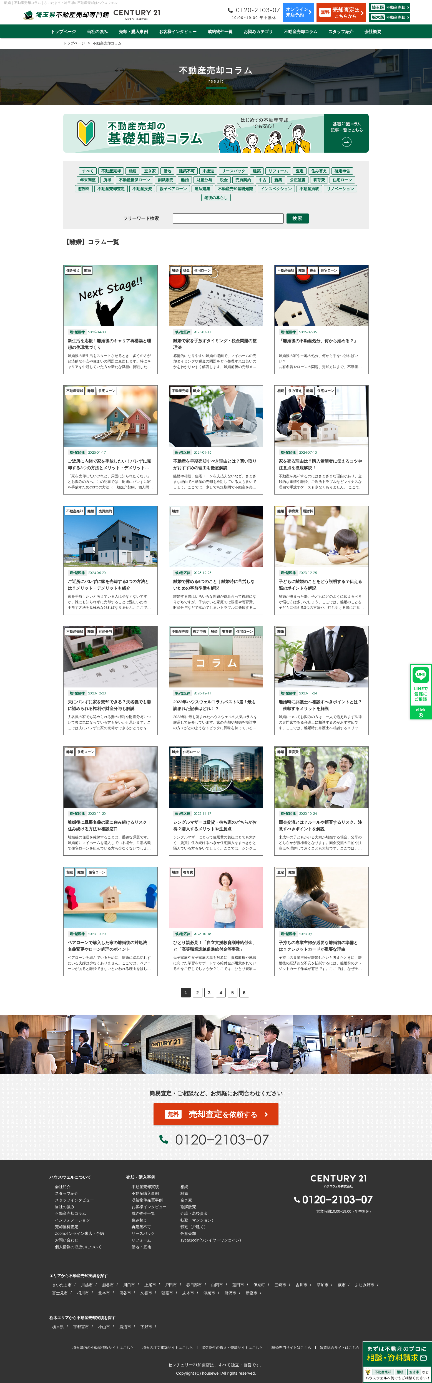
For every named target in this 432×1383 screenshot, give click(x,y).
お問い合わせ (66, 1240)
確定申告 (342, 171)
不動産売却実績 (145, 1187)
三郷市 (280, 1285)
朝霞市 (167, 1293)
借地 (167, 171)
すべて (88, 171)
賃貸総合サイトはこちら (340, 1347)
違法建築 (202, 189)
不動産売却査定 (111, 189)
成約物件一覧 (220, 31)
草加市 (322, 1285)
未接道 (208, 171)
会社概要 (373, 31)
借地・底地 (141, 1247)
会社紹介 (63, 1187)
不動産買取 (309, 189)
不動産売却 (111, 171)
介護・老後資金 (194, 1213)
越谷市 (108, 1285)
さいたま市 (62, 1285)
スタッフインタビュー (74, 1200)
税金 (224, 180)
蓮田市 (238, 1285)
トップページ (63, 31)
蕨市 (342, 1285)
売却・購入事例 (133, 31)
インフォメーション (72, 1220)
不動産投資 (142, 189)
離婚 (185, 180)
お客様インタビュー (178, 31)
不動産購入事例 (145, 1193)
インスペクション (276, 189)
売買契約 (243, 180)
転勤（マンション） (197, 1220)
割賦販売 (165, 180)
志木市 (188, 1293)
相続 (132, 171)
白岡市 (217, 1285)
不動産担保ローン (134, 180)
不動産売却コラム (300, 31)
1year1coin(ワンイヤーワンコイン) (210, 1240)
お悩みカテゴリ (258, 31)
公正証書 (297, 180)
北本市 (104, 1293)
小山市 (104, 1327)
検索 (297, 218)
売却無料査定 (66, 1227)
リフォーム (278, 171)
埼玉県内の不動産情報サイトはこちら (103, 1347)
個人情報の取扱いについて (78, 1247)
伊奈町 (259, 1285)
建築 (257, 171)
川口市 (129, 1285)
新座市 (251, 1293)
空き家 (150, 171)
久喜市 (146, 1293)
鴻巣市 (209, 1293)
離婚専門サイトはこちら (291, 1347)
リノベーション (340, 189)
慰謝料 (84, 189)
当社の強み (97, 31)
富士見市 (60, 1293)
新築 (278, 180)
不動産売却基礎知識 (235, 189)
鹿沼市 (125, 1327)
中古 (263, 180)
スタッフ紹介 (340, 31)
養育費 (319, 180)
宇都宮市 (81, 1327)
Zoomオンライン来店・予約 (79, 1233)
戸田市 (171, 1285)
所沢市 (230, 1293)
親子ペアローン (173, 189)
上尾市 (150, 1285)
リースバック (233, 171)
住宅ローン (342, 180)
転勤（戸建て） (194, 1227)
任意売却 (188, 1233)
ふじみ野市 (364, 1285)
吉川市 (301, 1285)
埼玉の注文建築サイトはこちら (167, 1347)
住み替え (319, 171)
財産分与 (204, 180)
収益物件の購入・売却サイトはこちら (232, 1347)
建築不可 (187, 171)
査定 (299, 171)
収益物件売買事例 (147, 1200)
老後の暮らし (216, 197)
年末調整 (88, 180)
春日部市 (194, 1285)
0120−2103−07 (222, 1139)
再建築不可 (141, 1227)
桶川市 (83, 1293)
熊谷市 (125, 1293)
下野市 (146, 1327)
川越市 (87, 1285)
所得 (107, 180)
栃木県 (58, 1327)
